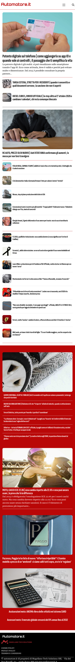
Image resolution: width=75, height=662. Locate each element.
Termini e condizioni (11, 653)
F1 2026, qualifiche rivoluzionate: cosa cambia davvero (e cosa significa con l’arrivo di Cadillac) (40, 238)
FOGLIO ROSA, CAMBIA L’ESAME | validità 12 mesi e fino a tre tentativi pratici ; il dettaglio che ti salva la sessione (42, 167)
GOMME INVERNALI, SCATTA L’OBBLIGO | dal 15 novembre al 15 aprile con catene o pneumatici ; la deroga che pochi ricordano (37, 396)
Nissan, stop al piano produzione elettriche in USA (29, 194)
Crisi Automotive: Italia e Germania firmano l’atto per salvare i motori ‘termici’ (38, 181)
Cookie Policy (7, 648)
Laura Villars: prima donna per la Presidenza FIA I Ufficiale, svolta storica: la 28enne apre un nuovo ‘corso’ (42, 265)
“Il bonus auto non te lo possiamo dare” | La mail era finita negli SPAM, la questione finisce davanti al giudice (36, 437)
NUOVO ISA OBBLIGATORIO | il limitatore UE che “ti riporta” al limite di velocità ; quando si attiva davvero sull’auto (37, 405)
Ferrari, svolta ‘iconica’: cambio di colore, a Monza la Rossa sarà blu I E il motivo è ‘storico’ (42, 320)
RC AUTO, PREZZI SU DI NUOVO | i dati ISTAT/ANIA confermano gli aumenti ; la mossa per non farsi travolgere (35, 154)
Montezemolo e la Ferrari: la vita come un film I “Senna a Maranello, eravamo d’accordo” (41, 279)
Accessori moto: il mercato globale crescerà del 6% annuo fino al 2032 (37, 620)
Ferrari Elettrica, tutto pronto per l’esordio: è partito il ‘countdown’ (26, 412)
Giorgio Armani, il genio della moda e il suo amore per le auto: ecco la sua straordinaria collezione (40, 221)
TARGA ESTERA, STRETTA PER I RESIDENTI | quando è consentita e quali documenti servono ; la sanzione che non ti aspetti (41, 84)
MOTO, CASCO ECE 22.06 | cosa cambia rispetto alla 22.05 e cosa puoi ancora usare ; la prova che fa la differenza (35, 491)
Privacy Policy (8, 651)
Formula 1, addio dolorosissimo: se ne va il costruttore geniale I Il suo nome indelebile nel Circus (41, 251)
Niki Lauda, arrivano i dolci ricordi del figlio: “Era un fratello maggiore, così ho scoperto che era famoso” (42, 333)
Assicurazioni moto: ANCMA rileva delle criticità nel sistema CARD (37, 611)
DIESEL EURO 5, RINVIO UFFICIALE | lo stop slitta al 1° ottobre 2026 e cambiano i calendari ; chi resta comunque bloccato (42, 97)
